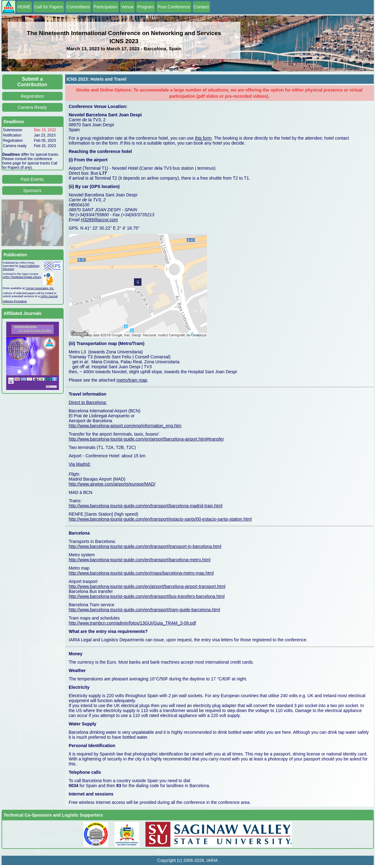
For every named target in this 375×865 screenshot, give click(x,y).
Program (145, 6)
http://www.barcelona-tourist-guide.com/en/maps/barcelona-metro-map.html (141, 573)
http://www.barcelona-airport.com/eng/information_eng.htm (125, 425)
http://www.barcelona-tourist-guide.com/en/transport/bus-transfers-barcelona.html (147, 596)
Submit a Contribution (32, 81)
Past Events (32, 179)
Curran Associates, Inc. (39, 288)
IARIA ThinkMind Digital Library (22, 277)
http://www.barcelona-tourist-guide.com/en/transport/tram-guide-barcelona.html (144, 609)
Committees (78, 6)
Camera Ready (32, 107)
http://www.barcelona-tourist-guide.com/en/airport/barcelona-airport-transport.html (147, 586)
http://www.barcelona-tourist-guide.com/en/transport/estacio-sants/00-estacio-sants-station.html (160, 519)
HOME (24, 6)
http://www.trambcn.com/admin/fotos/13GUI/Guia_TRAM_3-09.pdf (132, 623)
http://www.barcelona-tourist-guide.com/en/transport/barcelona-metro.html (140, 559)
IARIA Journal (49, 296)
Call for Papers (48, 6)
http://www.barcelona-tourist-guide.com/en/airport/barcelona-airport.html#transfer (146, 439)
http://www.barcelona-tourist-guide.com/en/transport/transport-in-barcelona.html (145, 546)
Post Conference (174, 6)
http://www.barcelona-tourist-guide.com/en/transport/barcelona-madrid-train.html (146, 505)
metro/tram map (132, 380)
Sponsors (32, 190)
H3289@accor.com (99, 219)
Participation (106, 6)
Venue (127, 6)
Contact (201, 6)
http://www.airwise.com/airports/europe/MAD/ (112, 484)
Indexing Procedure (15, 301)
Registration (32, 96)
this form (203, 138)
